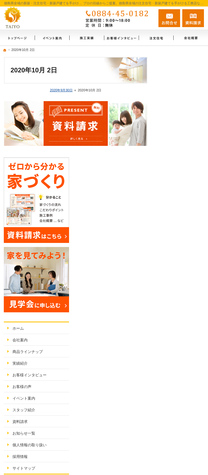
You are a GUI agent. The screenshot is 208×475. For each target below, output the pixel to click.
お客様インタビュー (181, 236)
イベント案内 (175, 259)
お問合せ (169, 18)
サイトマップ (175, 329)
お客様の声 (173, 247)
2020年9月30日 (61, 90)
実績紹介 (171, 224)
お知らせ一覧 (175, 294)
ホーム (170, 189)
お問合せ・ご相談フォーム (171, 424)
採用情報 (171, 317)
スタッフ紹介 (175, 271)
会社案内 (171, 201)
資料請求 (171, 282)
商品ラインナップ (179, 212)
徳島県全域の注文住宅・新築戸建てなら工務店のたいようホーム (127, 446)
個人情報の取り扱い (181, 306)
